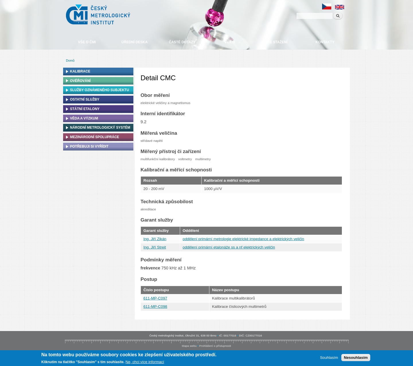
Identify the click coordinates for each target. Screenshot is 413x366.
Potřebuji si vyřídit (89, 146)
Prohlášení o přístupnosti (215, 345)
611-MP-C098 (155, 306)
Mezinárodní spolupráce (94, 137)
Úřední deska (134, 42)
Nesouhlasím (356, 358)
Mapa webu (189, 345)
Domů (70, 60)
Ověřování (80, 81)
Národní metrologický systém (100, 128)
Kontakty (324, 42)
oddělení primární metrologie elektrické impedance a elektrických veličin (243, 239)
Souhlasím (329, 358)
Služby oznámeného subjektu (99, 90)
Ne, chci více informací (144, 362)
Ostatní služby (84, 99)
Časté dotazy (182, 42)
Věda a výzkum (84, 118)
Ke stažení (277, 42)
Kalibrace (80, 71)
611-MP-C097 (155, 298)
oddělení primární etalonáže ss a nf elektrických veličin (229, 247)
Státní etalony (85, 109)
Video (229, 42)
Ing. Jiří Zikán (154, 239)
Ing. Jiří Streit (154, 247)
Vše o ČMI (87, 42)
